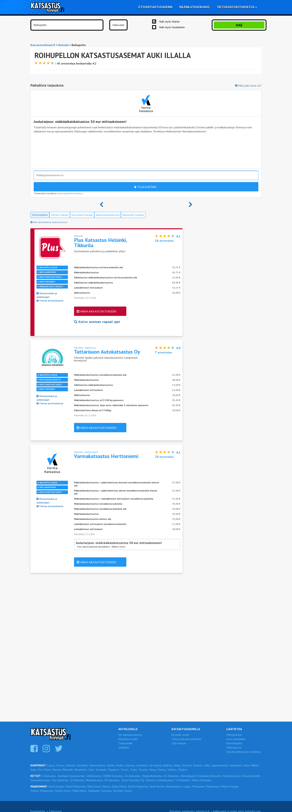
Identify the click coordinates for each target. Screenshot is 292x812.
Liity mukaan (179, 743)
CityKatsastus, (94, 776)
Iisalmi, (111, 765)
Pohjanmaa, (212, 786)
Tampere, (114, 769)
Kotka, (177, 765)
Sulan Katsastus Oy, (133, 780)
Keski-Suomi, (157, 786)
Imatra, (120, 765)
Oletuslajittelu (40, 214)
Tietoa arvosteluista (49, 300)
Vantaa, (162, 769)
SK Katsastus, (112, 780)
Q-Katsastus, (77, 780)
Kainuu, (106, 786)
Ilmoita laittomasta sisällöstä (243, 752)
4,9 (178, 348)
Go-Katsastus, (133, 776)
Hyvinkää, (82, 765)
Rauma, (57, 769)
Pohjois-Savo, (63, 791)
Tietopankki (125, 743)
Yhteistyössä (233, 747)
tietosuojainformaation (70, 193)
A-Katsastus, (49, 776)
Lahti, (207, 765)
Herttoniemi (91, 452)
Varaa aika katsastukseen (96, 311)
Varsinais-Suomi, (122, 791)
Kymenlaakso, (174, 786)
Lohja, (246, 765)
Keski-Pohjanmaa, (138, 786)
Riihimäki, (67, 769)
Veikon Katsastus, (202, 780)
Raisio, (48, 769)
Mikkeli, (255, 765)
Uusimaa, (106, 791)
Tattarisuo (90, 347)
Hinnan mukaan (60, 214)
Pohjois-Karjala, (229, 786)
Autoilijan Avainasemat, (71, 776)
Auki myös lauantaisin (172, 27)
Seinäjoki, (101, 769)
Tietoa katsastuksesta (237, 7)
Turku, (133, 769)
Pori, (40, 769)
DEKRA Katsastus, (113, 776)
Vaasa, (153, 769)
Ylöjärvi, (183, 769)
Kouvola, (187, 765)
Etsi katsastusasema (155, 7)
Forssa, (60, 765)
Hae (239, 25)
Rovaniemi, (80, 769)
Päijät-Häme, (79, 791)
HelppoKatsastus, (152, 776)
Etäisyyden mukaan (133, 214)
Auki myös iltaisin (169, 21)
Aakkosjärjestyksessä (107, 214)
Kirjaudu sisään (180, 735)
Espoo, (51, 765)
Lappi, (187, 786)
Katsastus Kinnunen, (210, 776)
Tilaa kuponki (145, 187)
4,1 (178, 236)
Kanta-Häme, (119, 786)
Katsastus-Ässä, (232, 776)
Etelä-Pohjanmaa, (76, 786)
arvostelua (164, 240)
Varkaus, (172, 769)
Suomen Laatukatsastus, (160, 780)
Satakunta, (94, 791)
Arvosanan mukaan (82, 214)
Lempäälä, (235, 765)
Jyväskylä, (142, 765)
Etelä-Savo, (94, 786)
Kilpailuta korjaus (194, 7)
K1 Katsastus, (172, 776)
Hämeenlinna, (97, 765)
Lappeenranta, (219, 765)
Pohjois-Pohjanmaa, (42, 791)
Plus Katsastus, (60, 780)
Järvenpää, (155, 765)
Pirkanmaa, (198, 786)
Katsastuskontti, (251, 776)
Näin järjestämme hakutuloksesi (49, 222)
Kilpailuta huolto (128, 739)
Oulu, (33, 769)
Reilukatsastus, (94, 780)
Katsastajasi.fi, (189, 776)
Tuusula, (143, 769)
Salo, (91, 769)
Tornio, (125, 769)
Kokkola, (168, 765)
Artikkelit (123, 747)
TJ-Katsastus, (183, 780)
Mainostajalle (234, 743)
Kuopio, (198, 765)
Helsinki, (71, 765)
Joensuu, (130, 765)
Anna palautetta (235, 739)
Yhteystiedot (234, 735)
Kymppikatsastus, (40, 780)
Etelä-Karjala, (57, 786)
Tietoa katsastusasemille (186, 739)
